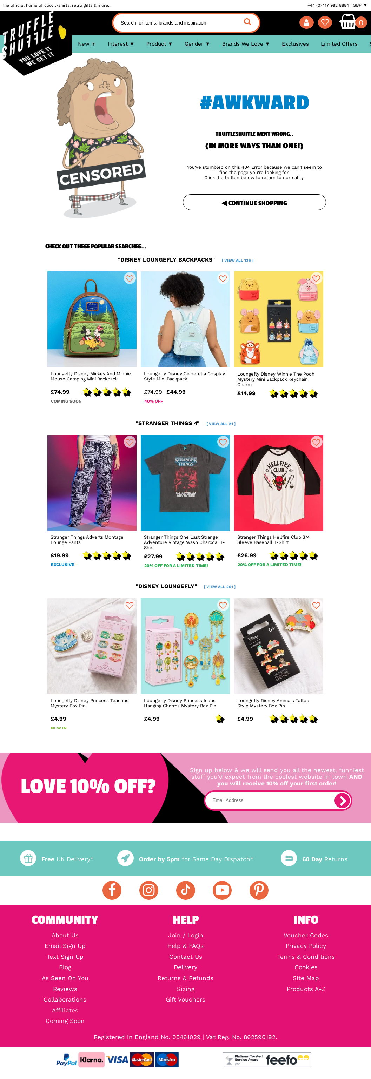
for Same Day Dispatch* (185, 859)
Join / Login (185, 936)
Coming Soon (65, 1021)
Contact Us (185, 957)
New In (87, 44)
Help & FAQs (185, 946)
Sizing (185, 989)
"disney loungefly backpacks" (185, 259)
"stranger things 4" (186, 423)
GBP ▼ (360, 5)
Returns (314, 859)
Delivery (185, 968)
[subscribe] (342, 800)
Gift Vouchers (185, 1000)
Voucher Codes (306, 936)
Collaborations (65, 1000)
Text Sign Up (65, 957)
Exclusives (295, 44)
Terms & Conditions (306, 957)
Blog (65, 968)
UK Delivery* (57, 859)
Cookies (306, 968)
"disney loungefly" (186, 586)
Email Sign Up (65, 946)
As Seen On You (65, 979)
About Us (65, 936)
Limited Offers (339, 44)
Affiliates (65, 1011)
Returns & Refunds (185, 979)
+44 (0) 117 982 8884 (328, 5)
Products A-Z (306, 989)
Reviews (65, 989)
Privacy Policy (306, 946)
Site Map (306, 979)
